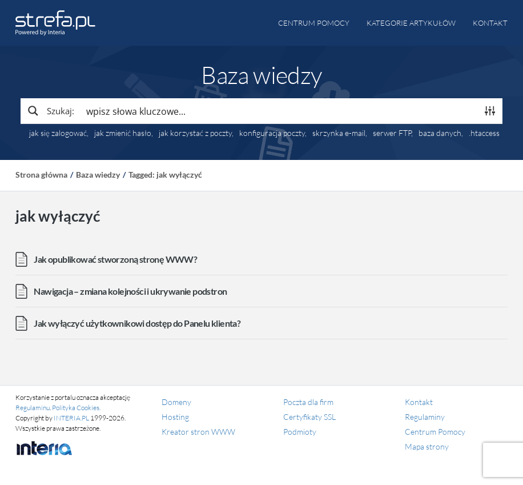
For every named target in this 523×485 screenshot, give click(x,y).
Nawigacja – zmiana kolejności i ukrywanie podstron (130, 291)
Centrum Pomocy (435, 431)
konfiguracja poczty (272, 133)
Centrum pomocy (313, 22)
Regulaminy (425, 417)
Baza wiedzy (98, 174)
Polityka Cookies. (76, 407)
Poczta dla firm (308, 402)
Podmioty (299, 431)
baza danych (440, 133)
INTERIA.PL (71, 418)
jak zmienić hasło (122, 133)
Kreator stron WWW (198, 431)
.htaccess (484, 133)
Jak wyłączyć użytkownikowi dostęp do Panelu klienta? (137, 323)
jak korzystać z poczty (195, 133)
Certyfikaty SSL (309, 417)
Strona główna (41, 174)
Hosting (175, 417)
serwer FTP (392, 133)
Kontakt (490, 22)
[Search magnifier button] (50, 110)
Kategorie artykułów (411, 22)
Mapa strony (427, 446)
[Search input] (279, 111)
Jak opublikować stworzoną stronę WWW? (115, 259)
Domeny (176, 402)
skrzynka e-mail (338, 133)
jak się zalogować (58, 133)
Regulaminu (32, 407)
